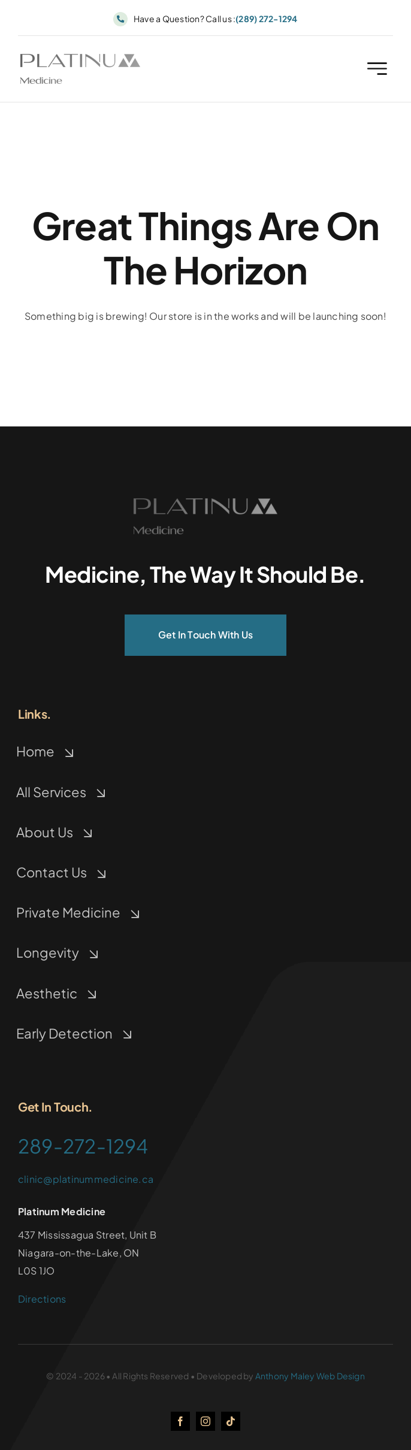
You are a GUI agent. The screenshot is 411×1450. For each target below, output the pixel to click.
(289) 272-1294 (266, 18)
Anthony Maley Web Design (310, 1375)
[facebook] (180, 1421)
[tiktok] (230, 1421)
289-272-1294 (83, 1146)
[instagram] (205, 1421)
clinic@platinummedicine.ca (85, 1179)
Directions (42, 1298)
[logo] (80, 61)
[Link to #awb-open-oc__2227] (377, 71)
